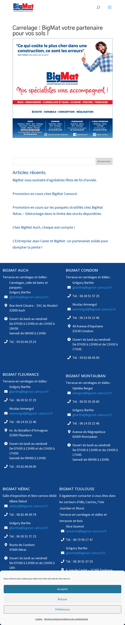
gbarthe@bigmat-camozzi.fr (29, 297)
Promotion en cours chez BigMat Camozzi (45, 193)
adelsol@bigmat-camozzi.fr (28, 506)
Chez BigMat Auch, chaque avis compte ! (44, 227)
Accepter (62, 589)
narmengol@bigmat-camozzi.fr (94, 309)
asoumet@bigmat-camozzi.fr (86, 531)
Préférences (62, 609)
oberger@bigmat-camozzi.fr (92, 393)
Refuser (62, 599)
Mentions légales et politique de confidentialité (66, 619)
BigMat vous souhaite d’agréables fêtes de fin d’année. (55, 180)
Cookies (38, 619)
